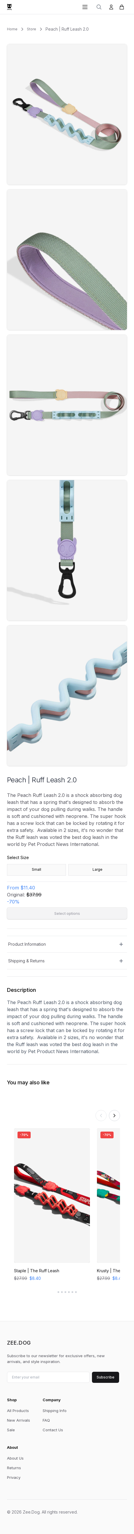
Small (36, 869)
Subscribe (105, 1377)
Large (97, 869)
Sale (11, 1429)
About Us (15, 1458)
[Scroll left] (101, 1115)
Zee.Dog (19, 1343)
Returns (14, 1467)
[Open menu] (85, 7)
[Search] (99, 7)
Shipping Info (55, 1410)
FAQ (46, 1420)
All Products (18, 1410)
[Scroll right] (114, 1115)
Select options (67, 913)
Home (12, 29)
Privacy (13, 1477)
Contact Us (53, 1429)
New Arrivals (18, 1420)
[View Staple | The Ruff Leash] (52, 1205)
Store (31, 29)
